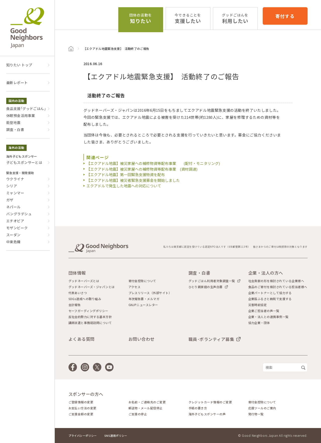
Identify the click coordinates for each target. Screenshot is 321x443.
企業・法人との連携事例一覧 (268, 316)
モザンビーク (17, 227)
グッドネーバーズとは (83, 280)
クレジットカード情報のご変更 (210, 402)
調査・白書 (15, 129)
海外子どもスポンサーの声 (207, 414)
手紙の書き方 (198, 408)
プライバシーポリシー (82, 436)
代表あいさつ (77, 292)
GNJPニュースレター (143, 304)
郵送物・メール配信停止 (145, 408)
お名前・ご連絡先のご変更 (147, 402)
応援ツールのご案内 (262, 408)
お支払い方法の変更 (82, 408)
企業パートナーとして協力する (270, 292)
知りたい (140, 18)
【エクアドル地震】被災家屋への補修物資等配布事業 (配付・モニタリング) (153, 163)
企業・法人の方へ (265, 273)
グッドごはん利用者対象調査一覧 (212, 280)
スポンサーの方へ (85, 394)
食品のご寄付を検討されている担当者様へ (277, 286)
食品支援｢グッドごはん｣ (26, 108)
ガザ (9, 199)
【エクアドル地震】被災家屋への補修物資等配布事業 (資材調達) (141, 169)
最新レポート (17, 82)
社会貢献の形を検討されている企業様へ (276, 280)
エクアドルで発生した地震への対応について (123, 185)
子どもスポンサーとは (24, 162)
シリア (11, 185)
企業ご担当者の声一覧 (263, 310)
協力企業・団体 (259, 322)
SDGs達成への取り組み (84, 298)
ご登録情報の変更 (80, 402)
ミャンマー (15, 192)
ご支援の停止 (137, 414)
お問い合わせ (141, 339)
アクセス (134, 286)
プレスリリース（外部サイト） (150, 292)
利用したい (235, 18)
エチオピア (15, 220)
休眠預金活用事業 (20, 115)
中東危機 (13, 241)
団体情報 (77, 273)
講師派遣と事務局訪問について (90, 322)
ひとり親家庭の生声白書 (206, 286)
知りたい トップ (19, 64)
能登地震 (13, 122)
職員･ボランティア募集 (211, 339)
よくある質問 (81, 339)
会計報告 (74, 304)
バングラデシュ (19, 213)
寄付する (284, 16)
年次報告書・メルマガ (144, 298)
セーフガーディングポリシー (88, 310)
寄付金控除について (142, 280)
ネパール (13, 206)
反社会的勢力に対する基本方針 (90, 316)
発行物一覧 (256, 414)
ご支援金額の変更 (80, 414)
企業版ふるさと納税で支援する (270, 298)
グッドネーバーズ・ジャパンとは (91, 286)
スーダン (13, 234)
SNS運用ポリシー (115, 436)
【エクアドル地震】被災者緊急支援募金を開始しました (133, 180)
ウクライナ (15, 178)
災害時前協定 (257, 304)
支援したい (188, 18)
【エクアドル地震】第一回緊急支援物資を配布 (125, 174)
